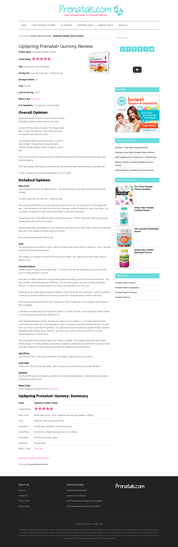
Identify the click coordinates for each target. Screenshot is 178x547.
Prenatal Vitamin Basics (125, 283)
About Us (22, 490)
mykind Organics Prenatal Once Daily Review (134, 170)
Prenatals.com (89, 10)
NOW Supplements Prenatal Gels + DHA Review (135, 157)
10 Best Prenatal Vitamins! (77, 490)
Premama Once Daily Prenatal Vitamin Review (135, 152)
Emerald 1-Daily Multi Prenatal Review (131, 147)
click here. (53, 389)
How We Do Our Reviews (76, 496)
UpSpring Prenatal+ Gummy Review (34, 458)
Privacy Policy (24, 506)
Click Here (35, 99)
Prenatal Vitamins (122, 297)
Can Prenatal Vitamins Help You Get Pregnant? (84, 501)
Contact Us (23, 496)
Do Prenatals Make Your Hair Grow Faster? (83, 506)
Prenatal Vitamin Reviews (40, 36)
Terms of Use (24, 501)
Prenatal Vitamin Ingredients (127, 287)
